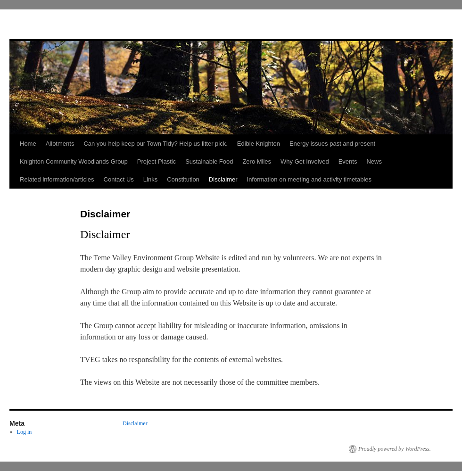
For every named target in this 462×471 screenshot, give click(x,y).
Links (150, 179)
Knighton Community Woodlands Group (74, 161)
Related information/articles (57, 179)
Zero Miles (256, 161)
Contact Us (119, 179)
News (374, 161)
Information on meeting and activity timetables (309, 179)
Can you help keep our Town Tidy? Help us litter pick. (155, 143)
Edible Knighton (258, 143)
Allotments (60, 143)
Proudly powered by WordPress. (394, 449)
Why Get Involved (304, 161)
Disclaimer (223, 179)
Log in (24, 432)
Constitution (183, 179)
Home (28, 143)
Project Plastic (156, 161)
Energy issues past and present (332, 143)
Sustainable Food (209, 161)
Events (347, 161)
